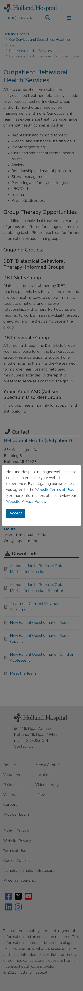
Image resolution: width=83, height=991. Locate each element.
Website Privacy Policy (25, 502)
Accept (16, 513)
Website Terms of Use (54, 490)
